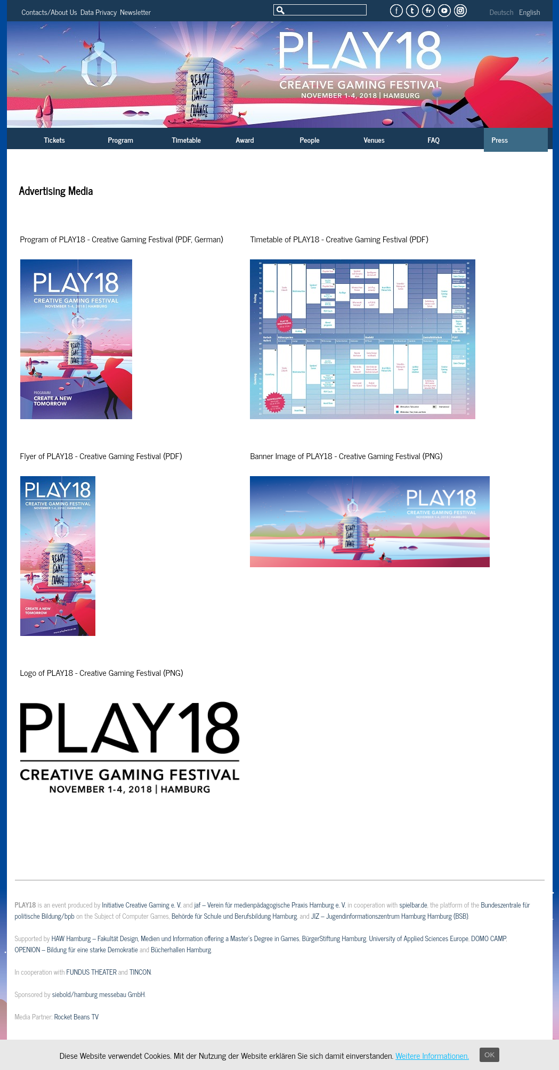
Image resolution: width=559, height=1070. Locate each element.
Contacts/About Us (49, 11)
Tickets (54, 139)
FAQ (434, 139)
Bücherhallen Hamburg (181, 949)
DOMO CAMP (488, 938)
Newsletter (135, 11)
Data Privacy (98, 11)
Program (120, 139)
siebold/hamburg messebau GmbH (98, 994)
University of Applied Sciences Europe (418, 938)
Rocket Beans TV (76, 1016)
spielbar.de (413, 904)
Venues (374, 139)
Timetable (186, 139)
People (310, 139)
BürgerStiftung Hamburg (334, 938)
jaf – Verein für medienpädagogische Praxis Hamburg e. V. (270, 904)
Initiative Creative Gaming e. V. (142, 904)
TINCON (140, 971)
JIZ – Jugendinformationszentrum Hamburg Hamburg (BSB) (389, 915)
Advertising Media (56, 190)
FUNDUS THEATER (92, 971)
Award (245, 139)
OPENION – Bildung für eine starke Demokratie (76, 949)
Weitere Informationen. (432, 1055)
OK (489, 1055)
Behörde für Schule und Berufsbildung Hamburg (234, 915)
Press (500, 139)
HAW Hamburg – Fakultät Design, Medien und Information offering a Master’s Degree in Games (175, 938)
